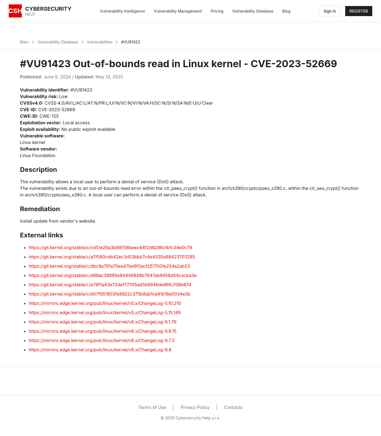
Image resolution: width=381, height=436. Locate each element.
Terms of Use (152, 407)
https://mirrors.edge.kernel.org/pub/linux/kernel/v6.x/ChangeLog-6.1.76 (103, 322)
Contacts (233, 407)
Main (24, 42)
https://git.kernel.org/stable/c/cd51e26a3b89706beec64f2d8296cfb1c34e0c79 (110, 247)
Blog (286, 11)
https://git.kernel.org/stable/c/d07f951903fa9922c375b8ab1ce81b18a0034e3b (109, 294)
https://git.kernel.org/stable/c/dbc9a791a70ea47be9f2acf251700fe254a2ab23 (109, 266)
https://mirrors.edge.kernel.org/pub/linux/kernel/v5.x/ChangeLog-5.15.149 (105, 312)
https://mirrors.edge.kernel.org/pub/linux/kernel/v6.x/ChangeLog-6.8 (100, 349)
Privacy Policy (195, 407)
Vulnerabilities (99, 42)
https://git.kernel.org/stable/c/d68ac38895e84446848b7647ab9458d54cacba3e (113, 275)
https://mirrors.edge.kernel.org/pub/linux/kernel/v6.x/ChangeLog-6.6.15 (103, 331)
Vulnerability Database (253, 11)
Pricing (217, 11)
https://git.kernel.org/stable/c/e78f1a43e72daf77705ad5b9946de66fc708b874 (110, 284)
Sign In (330, 11)
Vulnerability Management (178, 11)
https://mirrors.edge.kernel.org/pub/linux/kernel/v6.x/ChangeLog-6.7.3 (101, 340)
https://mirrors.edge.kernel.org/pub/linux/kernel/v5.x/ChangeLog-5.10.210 (105, 303)
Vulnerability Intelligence (122, 11)
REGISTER (359, 11)
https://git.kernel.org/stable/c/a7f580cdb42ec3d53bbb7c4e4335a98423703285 (112, 257)
